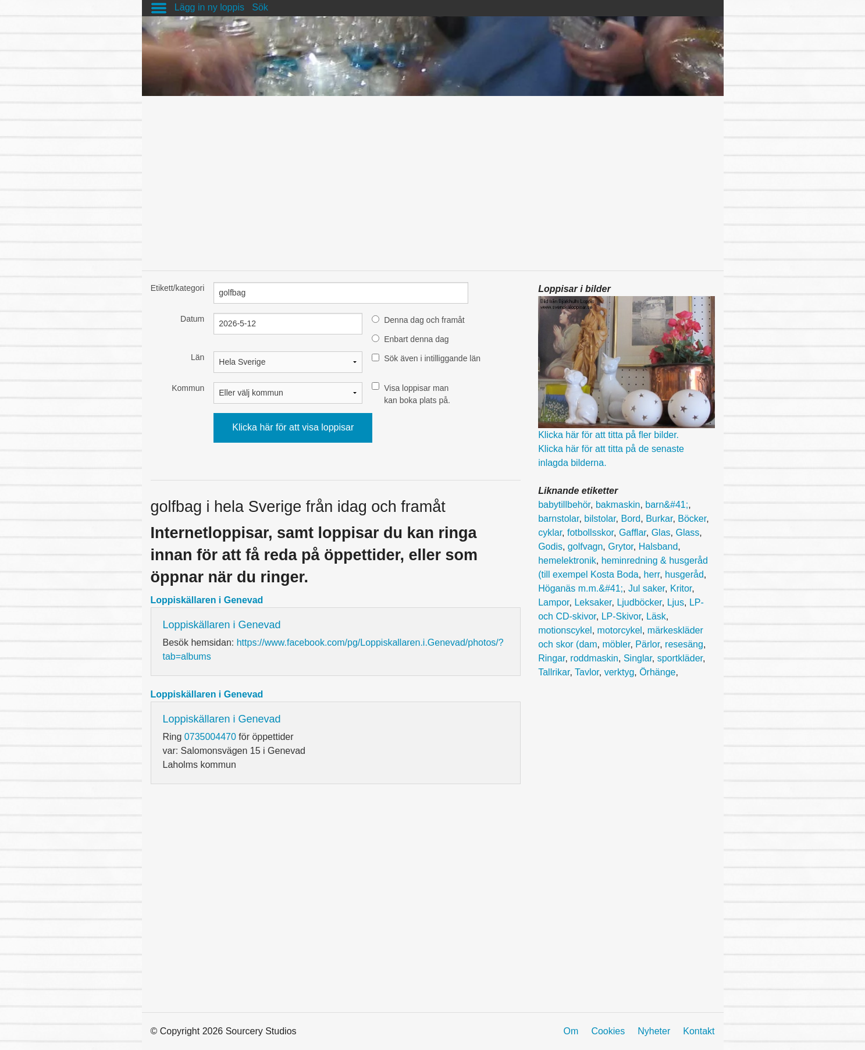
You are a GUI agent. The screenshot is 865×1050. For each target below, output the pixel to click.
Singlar (638, 658)
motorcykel (619, 630)
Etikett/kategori (178, 288)
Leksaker (592, 602)
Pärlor (647, 644)
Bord (630, 519)
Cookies (608, 1031)
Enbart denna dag (416, 339)
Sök (260, 7)
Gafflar (632, 533)
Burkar (659, 519)
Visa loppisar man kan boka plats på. (417, 394)
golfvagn (585, 546)
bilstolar (599, 519)
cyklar (550, 533)
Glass (687, 533)
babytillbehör (564, 505)
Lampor (553, 602)
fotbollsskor (590, 533)
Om (571, 1031)
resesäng (684, 644)
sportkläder (680, 658)
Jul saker (646, 588)
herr (652, 574)
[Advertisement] (433, 177)
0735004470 (210, 737)
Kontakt (698, 1031)
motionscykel (565, 630)
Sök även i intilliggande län (432, 358)
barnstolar (558, 519)
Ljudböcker (639, 602)
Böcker (692, 519)
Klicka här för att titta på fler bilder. (608, 435)
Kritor (681, 588)
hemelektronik (567, 560)
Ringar (551, 658)
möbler (616, 644)
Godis (550, 546)
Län (197, 357)
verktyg (619, 672)
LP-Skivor (621, 616)
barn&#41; (666, 505)
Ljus (675, 602)
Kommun (188, 388)
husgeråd (684, 574)
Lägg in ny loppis (209, 7)
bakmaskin (618, 505)
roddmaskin (594, 658)
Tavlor (587, 672)
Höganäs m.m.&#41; (580, 588)
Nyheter (654, 1031)
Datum (192, 318)
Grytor (620, 546)
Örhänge (657, 672)
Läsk (656, 616)
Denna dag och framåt (424, 320)
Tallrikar (553, 672)
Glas (661, 533)
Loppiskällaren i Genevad (207, 600)
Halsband (658, 546)
